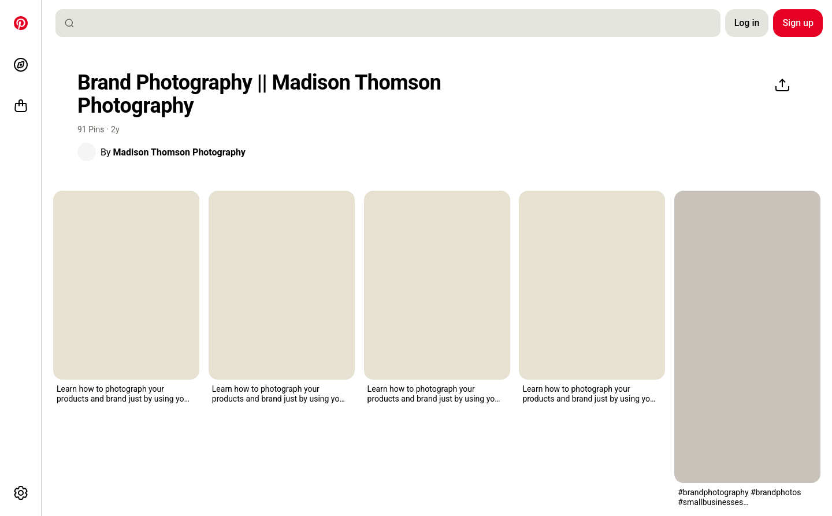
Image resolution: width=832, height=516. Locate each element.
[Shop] (21, 106)
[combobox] (393, 23)
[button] (86, 152)
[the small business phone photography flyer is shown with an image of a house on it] (126, 285)
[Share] (782, 85)
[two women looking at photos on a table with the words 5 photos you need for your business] (747, 337)
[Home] (21, 23)
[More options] (21, 493)
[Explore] (21, 65)
